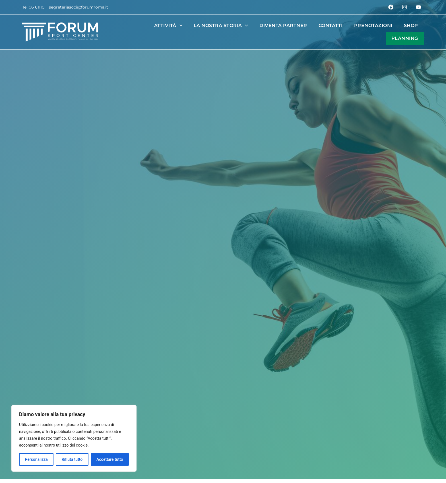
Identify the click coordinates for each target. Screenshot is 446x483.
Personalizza (36, 459)
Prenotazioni (373, 25)
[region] (74, 438)
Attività (168, 25)
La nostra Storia (221, 25)
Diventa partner (283, 25)
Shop (411, 25)
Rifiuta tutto (72, 459)
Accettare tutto (109, 459)
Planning (404, 38)
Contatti (331, 25)
